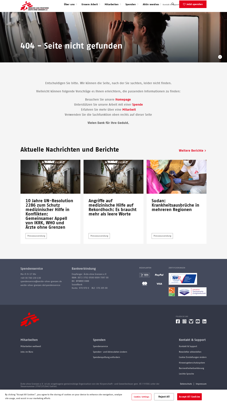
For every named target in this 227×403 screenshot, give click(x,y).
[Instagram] (184, 332)
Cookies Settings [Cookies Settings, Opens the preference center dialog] (141, 397)
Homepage (123, 109)
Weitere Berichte (191, 160)
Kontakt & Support (171, 5)
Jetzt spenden (194, 14)
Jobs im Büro (26, 362)
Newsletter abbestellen (190, 362)
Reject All (164, 396)
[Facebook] (178, 332)
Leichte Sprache (186, 384)
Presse (156, 5)
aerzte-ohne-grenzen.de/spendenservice (40, 295)
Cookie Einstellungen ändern (193, 367)
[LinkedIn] (204, 332)
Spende (137, 114)
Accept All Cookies (189, 396)
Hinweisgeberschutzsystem (192, 373)
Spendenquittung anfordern (106, 367)
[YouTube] (198, 332)
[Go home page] (34, 10)
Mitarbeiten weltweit (30, 356)
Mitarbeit (129, 119)
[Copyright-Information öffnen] (220, 67)
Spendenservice (100, 356)
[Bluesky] (191, 332)
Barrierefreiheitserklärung (191, 378)
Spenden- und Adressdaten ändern (110, 362)
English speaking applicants (194, 5)
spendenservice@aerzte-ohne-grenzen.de (41, 291)
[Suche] (173, 15)
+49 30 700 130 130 (30, 288)
